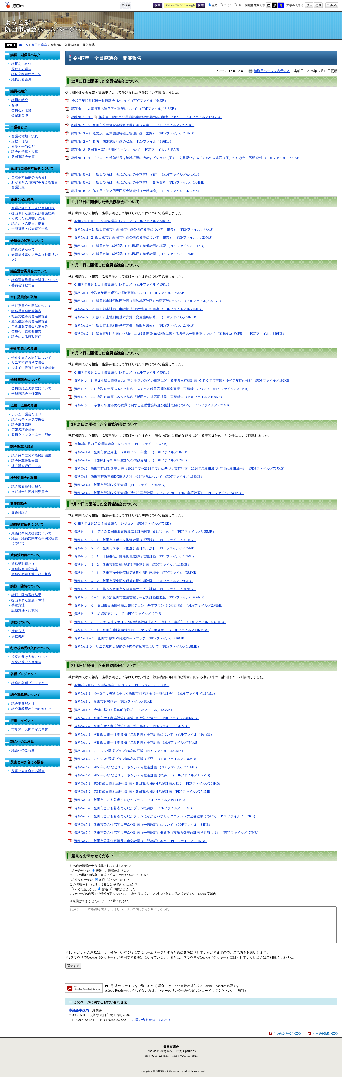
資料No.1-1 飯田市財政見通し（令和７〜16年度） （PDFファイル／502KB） (132, 452)
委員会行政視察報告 (26, 331)
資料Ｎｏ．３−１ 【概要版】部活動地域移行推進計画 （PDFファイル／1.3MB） (135, 556)
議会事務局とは (23, 703)
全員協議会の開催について (31, 388)
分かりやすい (84, 880)
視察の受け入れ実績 (26, 662)
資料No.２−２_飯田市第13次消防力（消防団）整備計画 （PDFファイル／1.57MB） (136, 254)
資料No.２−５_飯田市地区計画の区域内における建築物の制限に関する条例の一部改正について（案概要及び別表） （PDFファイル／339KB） (180, 333)
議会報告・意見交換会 (28, 419)
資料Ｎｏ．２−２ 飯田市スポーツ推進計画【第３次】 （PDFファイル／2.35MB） (136, 548)
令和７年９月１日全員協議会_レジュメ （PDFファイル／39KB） (122, 284)
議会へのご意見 (23, 750)
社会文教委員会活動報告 (29, 316)
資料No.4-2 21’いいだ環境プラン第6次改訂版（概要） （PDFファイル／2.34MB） (136, 759)
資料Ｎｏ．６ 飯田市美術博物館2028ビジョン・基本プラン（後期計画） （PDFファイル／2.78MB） (150, 605)
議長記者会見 (21, 79)
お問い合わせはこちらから (152, 1027)
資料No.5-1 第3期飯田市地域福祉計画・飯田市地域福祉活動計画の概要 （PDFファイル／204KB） (148, 783)
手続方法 (18, 605)
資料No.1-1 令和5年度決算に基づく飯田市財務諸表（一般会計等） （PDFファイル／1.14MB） (145, 693)
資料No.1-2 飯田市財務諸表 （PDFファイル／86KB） (115, 701)
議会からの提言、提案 (28, 223)
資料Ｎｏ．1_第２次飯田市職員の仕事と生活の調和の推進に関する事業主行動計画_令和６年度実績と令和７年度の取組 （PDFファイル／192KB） (183, 380)
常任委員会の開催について (31, 306)
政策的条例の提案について (31, 533)
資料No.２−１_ (82, 117)
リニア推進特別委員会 (28, 362)
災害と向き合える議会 (28, 771)
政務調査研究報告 (24, 569)
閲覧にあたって (23, 249)
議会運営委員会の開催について (34, 280)
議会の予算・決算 (24, 151)
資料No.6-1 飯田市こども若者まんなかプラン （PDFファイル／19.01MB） (130, 800)
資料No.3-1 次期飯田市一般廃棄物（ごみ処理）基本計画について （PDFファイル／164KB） (144, 734)
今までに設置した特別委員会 (33, 368)
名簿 (14, 105)
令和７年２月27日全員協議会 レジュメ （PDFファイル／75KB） (123, 523)
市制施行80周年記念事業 (29, 729)
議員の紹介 (19, 100)
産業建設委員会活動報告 (29, 321)
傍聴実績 (18, 636)
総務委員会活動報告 (26, 311)
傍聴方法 (18, 631)
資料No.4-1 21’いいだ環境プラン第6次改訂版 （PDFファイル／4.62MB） (129, 751)
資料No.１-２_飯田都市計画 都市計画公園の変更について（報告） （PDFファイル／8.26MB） (144, 237)
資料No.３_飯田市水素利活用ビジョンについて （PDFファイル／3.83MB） (126, 150)
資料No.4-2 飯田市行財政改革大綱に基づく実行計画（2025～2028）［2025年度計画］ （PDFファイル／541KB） (159, 493)
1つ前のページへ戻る (285, 1040)
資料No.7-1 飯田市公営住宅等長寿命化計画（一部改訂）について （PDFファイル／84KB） (143, 824)
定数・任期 (19, 141)
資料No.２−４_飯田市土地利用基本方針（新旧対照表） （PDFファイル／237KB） (135, 325)
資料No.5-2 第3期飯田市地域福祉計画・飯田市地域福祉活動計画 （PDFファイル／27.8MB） (144, 791)
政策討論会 (19, 512)
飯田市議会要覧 (23, 156)
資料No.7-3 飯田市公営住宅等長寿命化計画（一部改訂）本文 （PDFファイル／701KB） (140, 841)
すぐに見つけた (85, 889)
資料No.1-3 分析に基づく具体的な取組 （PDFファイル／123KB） (124, 710)
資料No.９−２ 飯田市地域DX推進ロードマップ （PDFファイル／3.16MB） (131, 638)
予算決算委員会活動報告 (29, 326)
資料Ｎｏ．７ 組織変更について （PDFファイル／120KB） (119, 614)
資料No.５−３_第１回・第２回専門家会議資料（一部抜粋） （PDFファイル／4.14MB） (136, 191)
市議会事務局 (79, 1017)
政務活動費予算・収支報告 (31, 574)
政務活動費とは (23, 564)
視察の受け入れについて (29, 657)
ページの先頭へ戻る (323, 1040)
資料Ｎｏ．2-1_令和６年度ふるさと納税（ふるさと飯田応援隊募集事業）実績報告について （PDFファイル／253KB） (162, 389)
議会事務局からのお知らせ (31, 709)
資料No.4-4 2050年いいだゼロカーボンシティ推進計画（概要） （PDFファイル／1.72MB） (143, 775)
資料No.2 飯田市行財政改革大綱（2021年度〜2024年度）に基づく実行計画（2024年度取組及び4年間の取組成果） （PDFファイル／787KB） (180, 468)
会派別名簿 (19, 115)
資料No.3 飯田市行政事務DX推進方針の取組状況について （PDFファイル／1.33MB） (139, 476)
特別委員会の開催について (31, 357)
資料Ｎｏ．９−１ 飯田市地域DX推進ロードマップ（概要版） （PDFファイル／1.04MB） (141, 630)
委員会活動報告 (23, 285)
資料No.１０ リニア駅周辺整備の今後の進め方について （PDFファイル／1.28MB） (137, 646)
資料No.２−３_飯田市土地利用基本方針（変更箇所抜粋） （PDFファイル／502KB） (137, 317)
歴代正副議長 (21, 69)
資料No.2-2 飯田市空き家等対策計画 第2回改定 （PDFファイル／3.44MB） (132, 726)
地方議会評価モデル (26, 466)
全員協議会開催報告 (26, 393)
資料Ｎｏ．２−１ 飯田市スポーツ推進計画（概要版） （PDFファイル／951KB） (135, 540)
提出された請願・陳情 (28, 600)
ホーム (23, 45)
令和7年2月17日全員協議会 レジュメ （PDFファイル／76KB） (121, 685)
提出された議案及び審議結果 (33, 213)
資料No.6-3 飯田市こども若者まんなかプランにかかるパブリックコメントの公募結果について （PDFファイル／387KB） (165, 816)
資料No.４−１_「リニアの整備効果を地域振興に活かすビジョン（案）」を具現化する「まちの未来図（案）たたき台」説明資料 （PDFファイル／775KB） (187, 158)
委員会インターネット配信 (31, 435)
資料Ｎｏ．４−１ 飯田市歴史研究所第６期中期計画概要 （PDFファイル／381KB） (137, 572)
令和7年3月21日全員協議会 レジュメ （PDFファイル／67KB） (121, 444)
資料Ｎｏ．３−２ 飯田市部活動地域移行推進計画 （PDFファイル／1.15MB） (132, 564)
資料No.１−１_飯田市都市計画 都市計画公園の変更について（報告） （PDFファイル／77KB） (144, 229)
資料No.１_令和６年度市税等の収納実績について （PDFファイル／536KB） (131, 293)
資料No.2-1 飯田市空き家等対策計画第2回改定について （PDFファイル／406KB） (136, 718)
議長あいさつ (21, 64)
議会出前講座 (21, 424)
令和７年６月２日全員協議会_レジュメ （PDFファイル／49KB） (122, 372)
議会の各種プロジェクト (29, 683)
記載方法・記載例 (24, 610)
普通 (99, 870)
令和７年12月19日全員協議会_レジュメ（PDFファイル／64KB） (119, 100)
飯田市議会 (171, 25)
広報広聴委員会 (23, 429)
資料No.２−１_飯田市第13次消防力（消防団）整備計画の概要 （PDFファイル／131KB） (140, 246)
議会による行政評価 (26, 336)
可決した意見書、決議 (28, 218)
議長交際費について (26, 74)
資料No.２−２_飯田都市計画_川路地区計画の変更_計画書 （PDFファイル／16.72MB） (138, 309)
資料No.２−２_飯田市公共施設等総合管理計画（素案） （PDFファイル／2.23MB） (132, 125)
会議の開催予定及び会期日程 (33, 208)
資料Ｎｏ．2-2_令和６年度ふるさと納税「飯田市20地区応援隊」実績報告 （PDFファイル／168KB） (149, 397)
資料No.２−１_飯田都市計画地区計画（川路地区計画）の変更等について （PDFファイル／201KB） (148, 301)
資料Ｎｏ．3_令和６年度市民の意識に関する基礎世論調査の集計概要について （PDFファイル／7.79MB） (153, 405)
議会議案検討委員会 (26, 486)
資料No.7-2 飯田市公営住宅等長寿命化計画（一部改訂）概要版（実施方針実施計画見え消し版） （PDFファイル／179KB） (167, 832)
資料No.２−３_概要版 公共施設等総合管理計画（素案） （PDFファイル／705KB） (133, 133)
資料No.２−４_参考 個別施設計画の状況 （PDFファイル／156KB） (122, 141)
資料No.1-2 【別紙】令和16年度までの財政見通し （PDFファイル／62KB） (131, 460)
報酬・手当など (23, 146)
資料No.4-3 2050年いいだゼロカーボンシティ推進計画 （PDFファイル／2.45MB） (136, 767)
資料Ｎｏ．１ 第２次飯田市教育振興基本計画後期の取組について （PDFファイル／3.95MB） (145, 531)
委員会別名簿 (21, 110)
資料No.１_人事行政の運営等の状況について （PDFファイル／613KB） (124, 109)
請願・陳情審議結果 (26, 595)
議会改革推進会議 (24, 461)
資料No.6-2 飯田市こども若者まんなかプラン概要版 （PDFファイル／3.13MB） (134, 808)
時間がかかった (125, 889)
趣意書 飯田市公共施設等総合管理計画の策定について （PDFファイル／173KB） (160, 117)
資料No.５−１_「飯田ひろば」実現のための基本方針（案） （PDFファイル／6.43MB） (136, 174)
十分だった (82, 870)
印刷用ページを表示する (272, 71)
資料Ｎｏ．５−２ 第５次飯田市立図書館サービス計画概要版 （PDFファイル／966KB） (140, 597)
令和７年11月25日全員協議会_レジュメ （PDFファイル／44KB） (122, 221)
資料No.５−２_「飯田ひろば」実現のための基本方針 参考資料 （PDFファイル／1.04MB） (139, 182)
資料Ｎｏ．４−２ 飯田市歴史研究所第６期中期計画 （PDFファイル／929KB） (133, 581)
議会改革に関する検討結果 (31, 455)
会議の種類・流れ (24, 136)
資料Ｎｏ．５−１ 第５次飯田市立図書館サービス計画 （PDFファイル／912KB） (135, 589)
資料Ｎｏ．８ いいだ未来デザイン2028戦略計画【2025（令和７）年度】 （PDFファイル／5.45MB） (150, 622)
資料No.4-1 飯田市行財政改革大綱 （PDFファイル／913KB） (120, 485)
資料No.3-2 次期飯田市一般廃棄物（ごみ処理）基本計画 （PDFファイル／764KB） (137, 742)
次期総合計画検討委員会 (29, 492)
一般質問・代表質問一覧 (29, 228)
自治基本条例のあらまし (29, 177)
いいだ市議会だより (26, 414)
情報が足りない (118, 870)
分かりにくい (120, 880)
